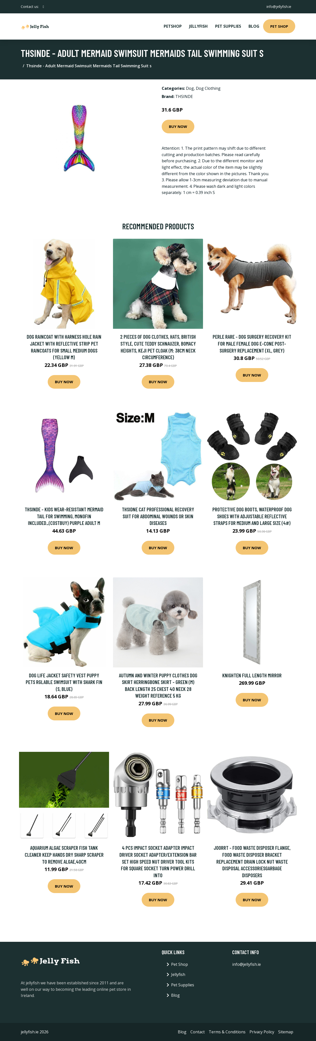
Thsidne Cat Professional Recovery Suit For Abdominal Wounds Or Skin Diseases (158, 516)
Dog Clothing (208, 88)
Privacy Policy (261, 1032)
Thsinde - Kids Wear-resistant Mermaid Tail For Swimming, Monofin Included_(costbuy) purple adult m (64, 516)
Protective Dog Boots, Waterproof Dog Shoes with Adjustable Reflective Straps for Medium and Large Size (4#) (252, 516)
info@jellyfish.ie (279, 6)
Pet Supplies (228, 26)
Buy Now (178, 126)
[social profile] (43, 6)
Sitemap (285, 1032)
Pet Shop (279, 26)
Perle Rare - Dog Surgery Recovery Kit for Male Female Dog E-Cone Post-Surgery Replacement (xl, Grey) (252, 343)
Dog (190, 88)
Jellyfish (198, 26)
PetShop (173, 26)
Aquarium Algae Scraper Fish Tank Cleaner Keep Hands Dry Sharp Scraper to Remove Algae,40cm (64, 854)
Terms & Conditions (227, 1032)
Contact (197, 1032)
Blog (253, 26)
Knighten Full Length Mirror (252, 675)
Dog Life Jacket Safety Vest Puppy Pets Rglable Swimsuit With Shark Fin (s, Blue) (64, 682)
